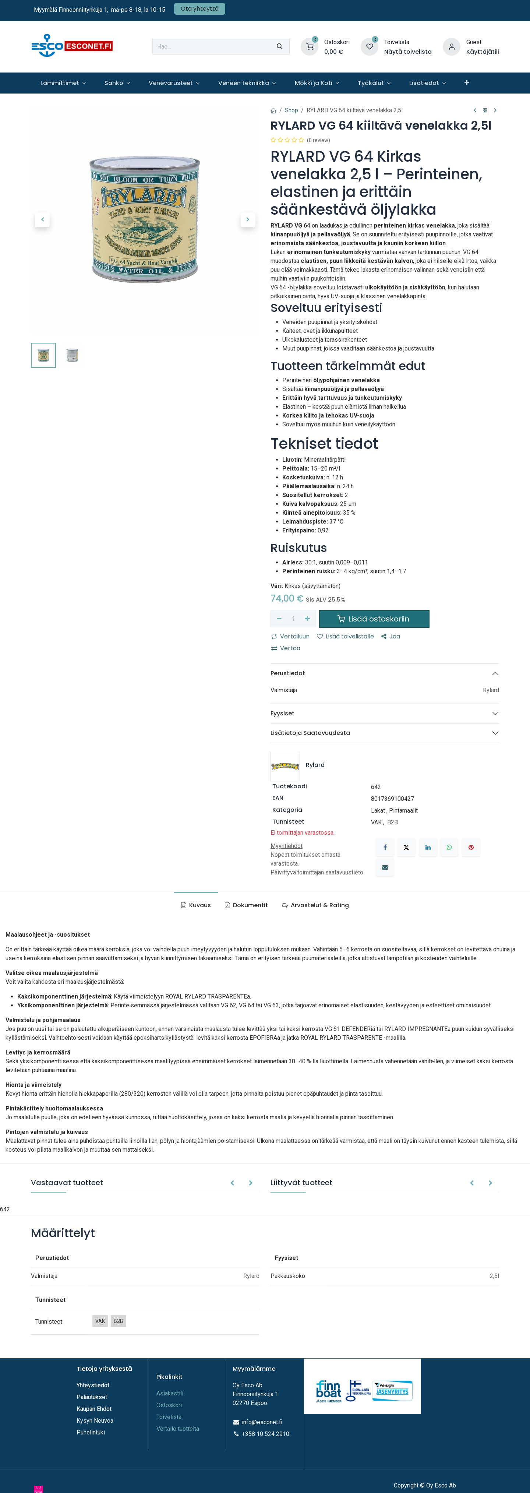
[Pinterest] (471, 847)
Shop (291, 110)
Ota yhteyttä (200, 8)
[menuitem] (63, 83)
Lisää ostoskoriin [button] (374, 619)
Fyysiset (282, 713)
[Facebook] (385, 847)
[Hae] (279, 46)
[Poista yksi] (279, 619)
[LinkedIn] (428, 847)
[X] (406, 847)
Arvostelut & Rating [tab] (315, 905)
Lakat (378, 810)
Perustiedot (288, 673)
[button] (42, 219)
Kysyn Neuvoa (95, 1420)
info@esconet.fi (262, 1422)
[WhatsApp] (449, 847)
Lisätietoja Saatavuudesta (310, 733)
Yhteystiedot (94, 1385)
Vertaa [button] (285, 648)
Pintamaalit (403, 810)
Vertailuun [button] (290, 636)
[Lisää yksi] (308, 619)
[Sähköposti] (385, 867)
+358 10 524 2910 (265, 1433)
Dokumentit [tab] (246, 905)
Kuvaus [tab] (196, 905)
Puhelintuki (91, 1432)
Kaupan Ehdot (94, 1408)
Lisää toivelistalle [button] (345, 636)
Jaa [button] (390, 636)
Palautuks (89, 1397)
